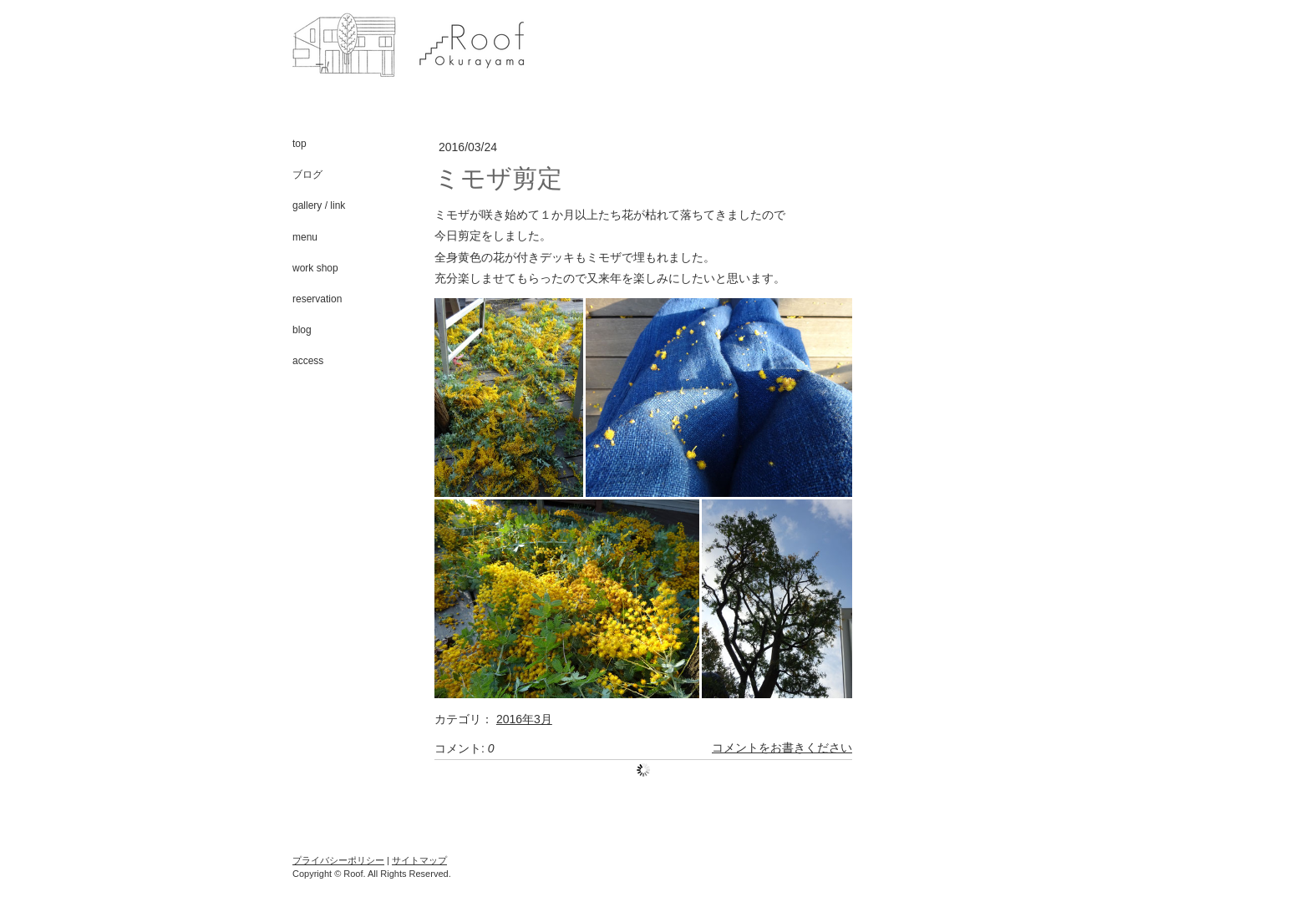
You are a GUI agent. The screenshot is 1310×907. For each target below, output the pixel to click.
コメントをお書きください (782, 748)
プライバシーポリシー (338, 860)
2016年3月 (524, 719)
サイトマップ (419, 860)
